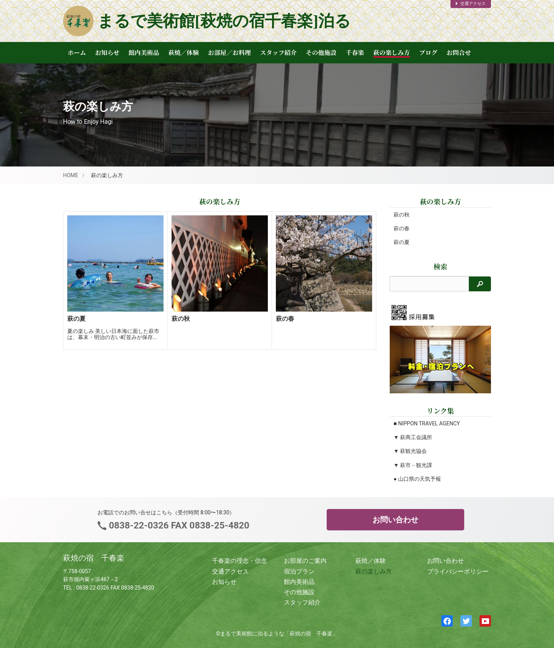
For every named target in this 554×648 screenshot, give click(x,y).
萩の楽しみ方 (391, 52)
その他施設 (321, 52)
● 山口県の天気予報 (417, 479)
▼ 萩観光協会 (410, 451)
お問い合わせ (395, 519)
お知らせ (107, 52)
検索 (440, 266)
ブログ (428, 52)
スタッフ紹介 (278, 52)
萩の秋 (402, 215)
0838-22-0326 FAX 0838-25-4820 (178, 525)
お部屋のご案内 (305, 560)
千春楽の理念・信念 (239, 560)
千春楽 (355, 52)
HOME (70, 175)
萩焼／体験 (183, 52)
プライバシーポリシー (457, 571)
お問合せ (459, 52)
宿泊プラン (299, 571)
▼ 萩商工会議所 (413, 437)
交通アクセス (470, 3)
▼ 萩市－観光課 (413, 465)
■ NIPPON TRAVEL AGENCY (427, 423)
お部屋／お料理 (229, 52)
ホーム (77, 52)
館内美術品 (144, 52)
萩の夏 (402, 242)
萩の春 (402, 228)
